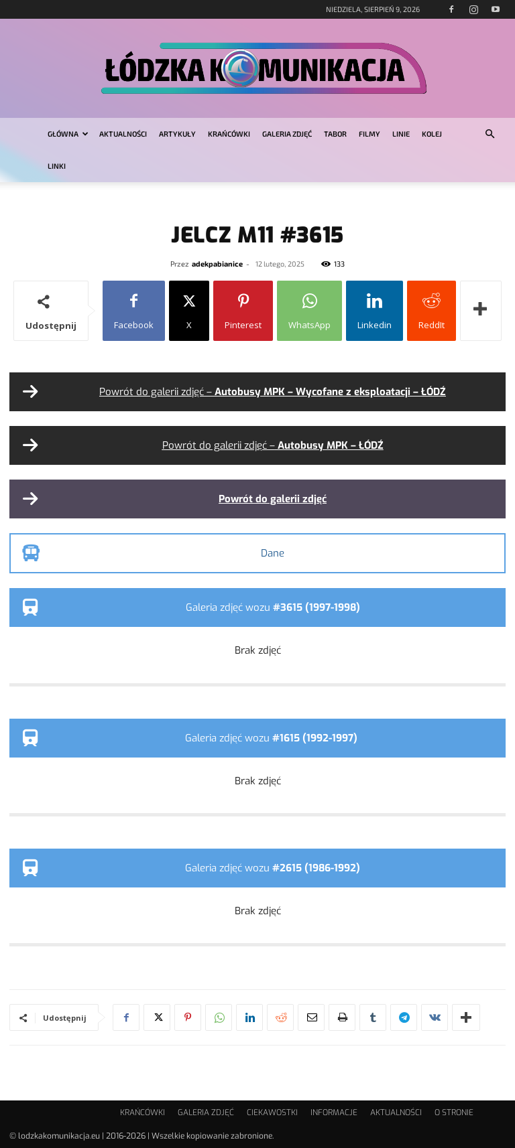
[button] (489, 134)
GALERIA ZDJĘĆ (287, 133)
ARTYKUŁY (177, 133)
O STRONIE (454, 1112)
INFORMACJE (333, 1112)
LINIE (401, 133)
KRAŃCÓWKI (229, 133)
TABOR (335, 133)
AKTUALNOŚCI (123, 133)
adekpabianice (217, 263)
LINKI (57, 165)
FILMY (369, 133)
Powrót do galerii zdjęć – (272, 392)
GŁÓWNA (68, 133)
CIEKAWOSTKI (272, 1112)
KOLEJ (432, 133)
